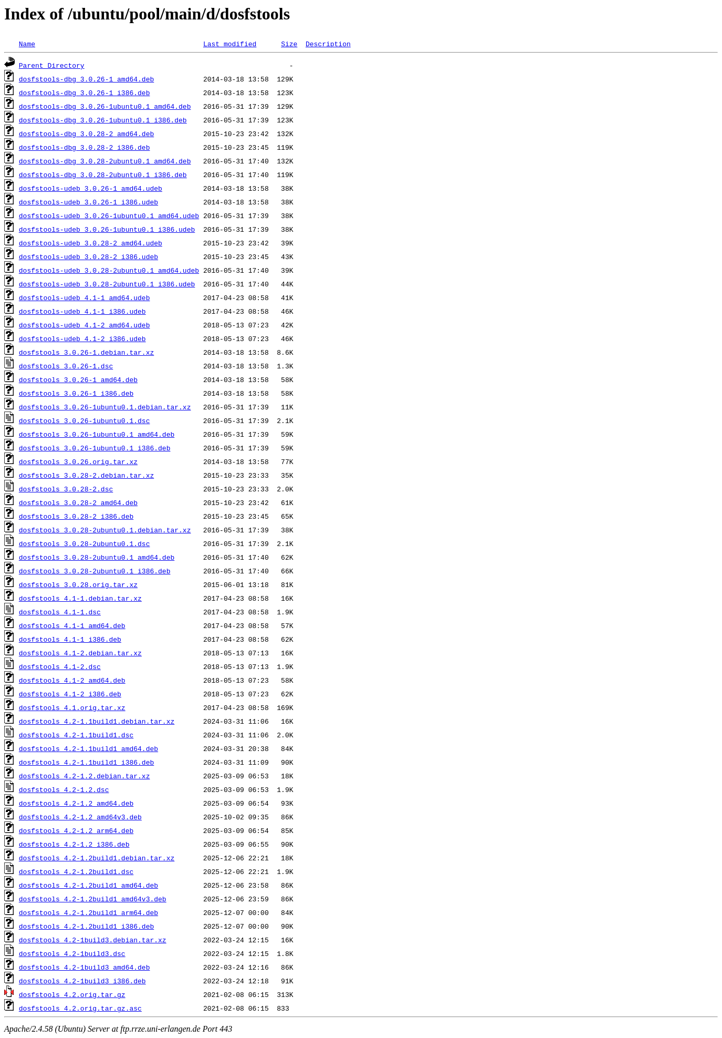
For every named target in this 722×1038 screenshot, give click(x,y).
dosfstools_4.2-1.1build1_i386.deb (86, 762)
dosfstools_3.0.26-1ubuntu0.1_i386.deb (95, 448)
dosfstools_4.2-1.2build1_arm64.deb (88, 912)
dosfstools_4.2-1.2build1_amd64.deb (88, 885)
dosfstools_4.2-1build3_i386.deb (82, 980)
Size (289, 43)
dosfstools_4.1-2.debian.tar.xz (80, 652)
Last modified (229, 43)
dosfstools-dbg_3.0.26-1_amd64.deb (86, 79)
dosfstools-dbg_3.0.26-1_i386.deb (84, 92)
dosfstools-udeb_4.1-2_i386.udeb (82, 338)
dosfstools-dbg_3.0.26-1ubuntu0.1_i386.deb (103, 120)
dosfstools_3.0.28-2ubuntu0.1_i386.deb (95, 570)
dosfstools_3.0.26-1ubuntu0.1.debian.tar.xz (105, 407)
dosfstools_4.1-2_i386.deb (70, 693)
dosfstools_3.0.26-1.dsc (66, 366)
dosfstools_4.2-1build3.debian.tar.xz (92, 939)
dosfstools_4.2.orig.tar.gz (72, 994)
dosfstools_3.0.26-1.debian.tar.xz (86, 352)
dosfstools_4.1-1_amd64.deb (72, 625)
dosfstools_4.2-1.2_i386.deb (74, 844)
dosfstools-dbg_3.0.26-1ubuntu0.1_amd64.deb (105, 106)
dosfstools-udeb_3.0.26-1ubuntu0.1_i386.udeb (107, 229)
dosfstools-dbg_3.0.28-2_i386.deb (84, 147)
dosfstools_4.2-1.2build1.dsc (76, 871)
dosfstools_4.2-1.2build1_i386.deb (86, 926)
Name (27, 43)
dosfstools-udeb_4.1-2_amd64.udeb (84, 325)
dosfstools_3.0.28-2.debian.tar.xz (86, 475)
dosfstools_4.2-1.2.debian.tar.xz (84, 775)
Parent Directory (52, 65)
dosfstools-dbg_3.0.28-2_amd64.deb (86, 133)
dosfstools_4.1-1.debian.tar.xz (80, 598)
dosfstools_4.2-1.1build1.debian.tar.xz (96, 721)
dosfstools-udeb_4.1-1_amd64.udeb (84, 297)
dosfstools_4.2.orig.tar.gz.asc (80, 1008)
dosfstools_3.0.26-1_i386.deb (76, 393)
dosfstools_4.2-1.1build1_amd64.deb (88, 748)
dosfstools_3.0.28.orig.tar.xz (78, 584)
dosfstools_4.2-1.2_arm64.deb (76, 830)
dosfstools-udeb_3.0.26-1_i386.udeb (88, 202)
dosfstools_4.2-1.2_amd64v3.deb (80, 816)
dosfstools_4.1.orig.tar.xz (72, 707)
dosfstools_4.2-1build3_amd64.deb (84, 967)
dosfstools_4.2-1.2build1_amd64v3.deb (92, 898)
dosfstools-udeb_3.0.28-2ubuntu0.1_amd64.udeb (109, 270)
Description (328, 43)
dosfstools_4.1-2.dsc (60, 666)
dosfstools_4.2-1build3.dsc (72, 953)
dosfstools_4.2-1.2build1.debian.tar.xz (96, 857)
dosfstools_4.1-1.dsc (60, 611)
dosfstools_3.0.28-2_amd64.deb (78, 502)
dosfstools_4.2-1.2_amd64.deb (76, 803)
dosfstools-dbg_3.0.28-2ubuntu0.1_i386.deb (103, 174)
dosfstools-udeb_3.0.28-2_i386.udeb (88, 256)
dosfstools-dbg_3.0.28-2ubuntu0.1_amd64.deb (105, 161)
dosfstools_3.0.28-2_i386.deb (76, 516)
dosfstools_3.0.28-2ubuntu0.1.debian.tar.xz (105, 530)
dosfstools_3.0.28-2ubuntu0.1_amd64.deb (96, 557)
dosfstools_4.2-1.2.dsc (64, 789)
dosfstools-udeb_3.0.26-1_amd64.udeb (90, 188)
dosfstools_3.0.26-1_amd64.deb (78, 379)
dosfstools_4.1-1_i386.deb (70, 639)
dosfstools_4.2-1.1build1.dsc (76, 734)
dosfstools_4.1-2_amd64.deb (72, 680)
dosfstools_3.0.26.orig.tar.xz (78, 461)
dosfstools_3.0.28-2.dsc (66, 489)
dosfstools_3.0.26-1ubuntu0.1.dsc (84, 420)
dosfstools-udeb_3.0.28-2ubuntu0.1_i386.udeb (107, 284)
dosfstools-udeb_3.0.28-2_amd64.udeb (90, 243)
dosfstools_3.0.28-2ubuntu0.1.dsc (84, 543)
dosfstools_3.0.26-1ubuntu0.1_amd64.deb (96, 434)
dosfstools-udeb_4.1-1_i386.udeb (82, 311)
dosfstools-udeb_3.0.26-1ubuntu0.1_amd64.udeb (109, 215)
